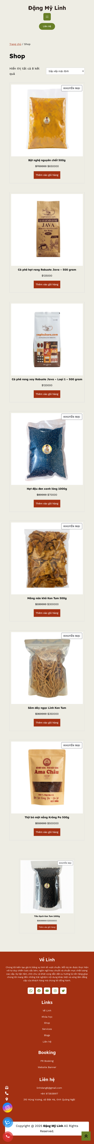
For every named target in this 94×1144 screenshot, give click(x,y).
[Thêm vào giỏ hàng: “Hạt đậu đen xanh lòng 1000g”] (47, 493)
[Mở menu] (47, 16)
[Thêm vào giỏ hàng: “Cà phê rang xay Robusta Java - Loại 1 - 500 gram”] (47, 384)
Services (47, 1029)
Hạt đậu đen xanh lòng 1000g (47, 488)
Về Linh (47, 1010)
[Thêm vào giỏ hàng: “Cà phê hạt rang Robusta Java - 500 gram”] (47, 274)
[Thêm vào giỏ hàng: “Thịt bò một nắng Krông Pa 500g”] (47, 822)
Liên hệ (47, 26)
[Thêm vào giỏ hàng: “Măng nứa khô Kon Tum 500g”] (47, 603)
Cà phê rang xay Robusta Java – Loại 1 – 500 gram (47, 378)
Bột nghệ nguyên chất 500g (47, 159)
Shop (47, 1023)
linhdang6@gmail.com (49, 1087)
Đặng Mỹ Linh (47, 7)
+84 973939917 (49, 1093)
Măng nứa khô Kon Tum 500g (47, 598)
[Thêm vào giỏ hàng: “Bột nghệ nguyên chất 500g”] (47, 165)
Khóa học (47, 1016)
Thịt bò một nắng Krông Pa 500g (47, 816)
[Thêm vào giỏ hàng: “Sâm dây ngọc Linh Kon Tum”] (47, 713)
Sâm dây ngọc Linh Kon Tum (47, 707)
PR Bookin (46, 1061)
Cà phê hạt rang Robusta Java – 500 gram (47, 269)
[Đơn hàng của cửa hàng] (65, 71)
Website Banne (46, 1067)
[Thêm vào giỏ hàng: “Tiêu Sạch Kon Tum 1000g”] (47, 931)
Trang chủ (15, 44)
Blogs (47, 1035)
